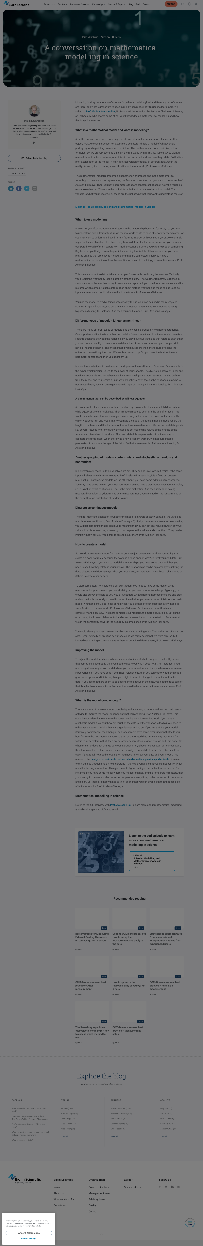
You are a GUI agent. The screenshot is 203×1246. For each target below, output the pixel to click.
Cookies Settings (28, 1238)
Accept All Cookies (29, 1232)
